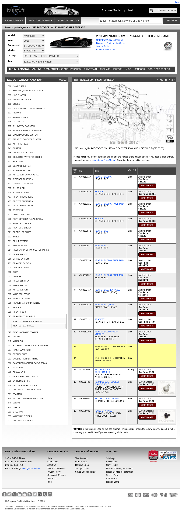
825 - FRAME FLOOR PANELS (21, 316)
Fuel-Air (105, 69)
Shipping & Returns (56, 475)
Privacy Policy (54, 472)
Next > (172, 80)
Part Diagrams (40, 21)
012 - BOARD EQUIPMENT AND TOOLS (25, 91)
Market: (12, 50)
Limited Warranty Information (119, 468)
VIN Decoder (112, 461)
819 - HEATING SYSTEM (19, 298)
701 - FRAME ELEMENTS (19, 263)
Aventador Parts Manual (104, 160)
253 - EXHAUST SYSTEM (19, 170)
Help (131, 10)
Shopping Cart (82, 468)
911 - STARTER (15, 394)
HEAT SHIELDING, (103, 177)
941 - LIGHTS (14, 403)
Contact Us (52, 461)
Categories (14, 21)
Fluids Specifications (105, 49)
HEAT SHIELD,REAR (104, 304)
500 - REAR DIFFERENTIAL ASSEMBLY (25, 219)
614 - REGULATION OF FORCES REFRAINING (29, 250)
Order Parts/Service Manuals (109, 40)
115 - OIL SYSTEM (16, 122)
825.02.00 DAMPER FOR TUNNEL (28, 321)
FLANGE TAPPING (103, 411)
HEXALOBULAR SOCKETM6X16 (102, 370)
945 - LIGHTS (14, 407)
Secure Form (112, 475)
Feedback (52, 478)
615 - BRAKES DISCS (17, 254)
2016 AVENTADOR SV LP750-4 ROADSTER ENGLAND (58, 27)
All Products (111, 478)
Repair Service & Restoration (119, 472)
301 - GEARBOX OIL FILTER (20, 183)
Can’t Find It (112, 465)
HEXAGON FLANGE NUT (106, 398)
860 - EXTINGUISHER (17, 354)
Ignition (117, 69)
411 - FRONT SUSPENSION (20, 206)
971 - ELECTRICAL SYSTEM (20, 421)
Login (177, 2)
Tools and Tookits (159, 69)
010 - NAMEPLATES (17, 86)
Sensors (139, 69)
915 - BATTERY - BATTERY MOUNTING (25, 398)
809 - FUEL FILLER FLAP (19, 281)
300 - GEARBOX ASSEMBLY (20, 179)
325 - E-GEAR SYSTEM (18, 192)
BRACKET (99, 191)
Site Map (110, 458)
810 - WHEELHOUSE (17, 285)
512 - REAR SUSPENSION (19, 228)
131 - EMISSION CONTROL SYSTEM (24, 139)
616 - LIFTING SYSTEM (18, 259)
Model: (12, 35)
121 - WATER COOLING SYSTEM (23, 135)
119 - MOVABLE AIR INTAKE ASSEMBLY (26, 130)
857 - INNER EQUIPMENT (19, 350)
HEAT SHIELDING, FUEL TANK (109, 204)
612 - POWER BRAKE (17, 245)
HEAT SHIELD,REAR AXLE (107, 290)
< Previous (162, 80)
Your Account (81, 458)
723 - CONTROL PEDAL (18, 268)
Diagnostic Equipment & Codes (110, 43)
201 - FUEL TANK (15, 161)
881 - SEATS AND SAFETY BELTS (23, 376)
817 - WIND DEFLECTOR (19, 294)
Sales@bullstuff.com (30, 468)
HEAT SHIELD (101, 231)
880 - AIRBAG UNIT (16, 372)
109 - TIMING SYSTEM (18, 117)
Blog (49, 482)
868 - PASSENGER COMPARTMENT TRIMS (27, 363)
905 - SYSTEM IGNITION (19, 381)
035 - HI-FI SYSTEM (17, 95)
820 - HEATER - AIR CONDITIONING (24, 303)
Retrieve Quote (82, 465)
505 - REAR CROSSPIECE (19, 223)
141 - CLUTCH (14, 148)
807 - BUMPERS (15, 276)
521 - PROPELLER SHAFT (19, 232)
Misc (128, 69)
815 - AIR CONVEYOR (18, 290)
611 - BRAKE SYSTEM (18, 241)
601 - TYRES (13, 237)
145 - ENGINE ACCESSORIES (21, 153)
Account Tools (111, 10)
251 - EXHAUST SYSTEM (19, 166)
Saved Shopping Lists (85, 472)
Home (7, 27)
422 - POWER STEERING (19, 215)
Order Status (81, 461)
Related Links (112, 482)
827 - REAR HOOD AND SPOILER (23, 332)
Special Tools (102, 46)
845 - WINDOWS (15, 341)
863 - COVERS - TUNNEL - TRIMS (23, 359)
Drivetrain (90, 69)
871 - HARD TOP (15, 368)
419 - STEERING (15, 210)
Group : (12, 55)
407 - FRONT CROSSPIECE (20, 197)
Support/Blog (68, 21)
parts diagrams (21, 27)
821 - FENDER (14, 307)
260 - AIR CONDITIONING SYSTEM (23, 175)
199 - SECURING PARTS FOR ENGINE (25, 157)
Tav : (11, 61)
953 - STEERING (15, 412)
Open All (62, 80)
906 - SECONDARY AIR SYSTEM (22, 385)
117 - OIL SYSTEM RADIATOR (21, 126)
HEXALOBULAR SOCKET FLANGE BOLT (106, 383)
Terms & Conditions (56, 468)
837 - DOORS (14, 337)
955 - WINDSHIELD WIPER (20, 416)
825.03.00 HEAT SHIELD (23, 326)
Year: (11, 40)
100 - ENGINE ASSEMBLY (19, 100)
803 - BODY (13, 272)
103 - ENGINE (14, 104)
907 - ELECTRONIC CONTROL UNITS (25, 390)
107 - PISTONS (14, 113)
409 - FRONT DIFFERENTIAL (21, 201)
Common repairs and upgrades (62, 69)
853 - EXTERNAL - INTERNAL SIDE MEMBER (28, 345)
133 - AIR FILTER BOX (18, 144)
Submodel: (14, 45)
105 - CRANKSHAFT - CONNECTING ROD (27, 108)
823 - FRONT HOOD (17, 312)
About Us (51, 465)
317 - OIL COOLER (16, 188)
